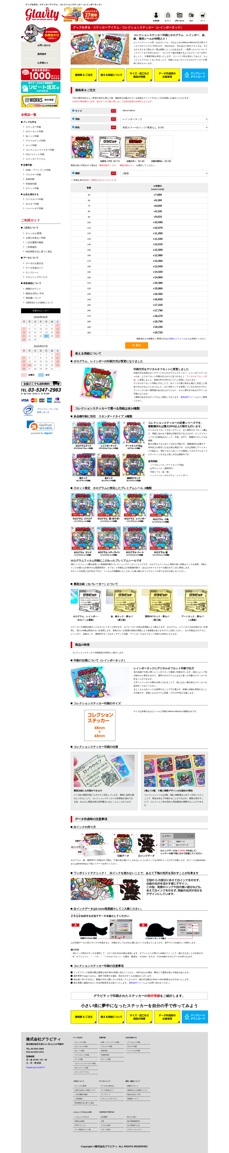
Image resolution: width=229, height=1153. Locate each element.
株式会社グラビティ (106, 1146)
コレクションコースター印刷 (40, 150)
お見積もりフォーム (176, 338)
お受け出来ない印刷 (35, 238)
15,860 (159, 288)
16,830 (159, 299)
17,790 (159, 310)
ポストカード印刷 (34, 131)
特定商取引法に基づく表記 (39, 251)
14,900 (159, 277)
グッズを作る (29, 122)
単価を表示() (95, 180)
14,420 (159, 271)
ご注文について (78, 1081)
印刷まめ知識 (79, 1121)
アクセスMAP (106, 1125)
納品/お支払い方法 (35, 293)
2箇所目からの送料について (39, 302)
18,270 (159, 316)
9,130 (158, 211)
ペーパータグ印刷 (34, 208)
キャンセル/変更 (34, 233)
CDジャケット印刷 (35, 154)
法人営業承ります (133, 1125)
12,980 (159, 255)
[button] (40, 427)
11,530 (159, 238)
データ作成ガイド (34, 268)
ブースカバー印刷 (34, 199)
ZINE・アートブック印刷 (38, 170)
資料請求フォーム (189, 397)
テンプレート (32, 272)
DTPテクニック (80, 1125)
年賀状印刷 (31, 183)
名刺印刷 (30, 179)
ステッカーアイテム (35, 159)
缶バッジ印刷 (32, 136)
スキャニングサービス (37, 277)
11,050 (159, 233)
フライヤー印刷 (33, 174)
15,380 (159, 282)
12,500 (159, 249)
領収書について (33, 298)
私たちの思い (132, 1117)
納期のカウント (33, 288)
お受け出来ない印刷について (85, 1090)
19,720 (159, 332)
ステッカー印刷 (33, 127)
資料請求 (41, 54)
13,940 (159, 266)
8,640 (158, 205)
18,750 (159, 321)
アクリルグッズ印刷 (35, 140)
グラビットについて (134, 1129)
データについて (104, 1081)
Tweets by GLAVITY (35, 1067)
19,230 (159, 326)
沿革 (102, 1121)
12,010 (159, 244)
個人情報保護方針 (133, 1121)
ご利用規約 (31, 247)
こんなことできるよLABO (82, 1112)
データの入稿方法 (34, 263)
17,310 (159, 304)
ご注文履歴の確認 (34, 242)
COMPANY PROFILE (106, 1112)
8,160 (158, 200)
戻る (136, 345)
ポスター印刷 (32, 204)
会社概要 (104, 1117)
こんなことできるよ (82, 1117)
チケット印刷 (32, 188)
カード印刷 (31, 145)
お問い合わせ (44, 45)
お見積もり (42, 63)
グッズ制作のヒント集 (83, 1129)
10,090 (159, 222)
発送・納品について (132, 1081)
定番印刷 (27, 165)
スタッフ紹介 (106, 1129)
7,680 (158, 194)
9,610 (158, 216)
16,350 (159, 294)
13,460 (159, 260)
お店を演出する (31, 194)
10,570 (159, 227)
